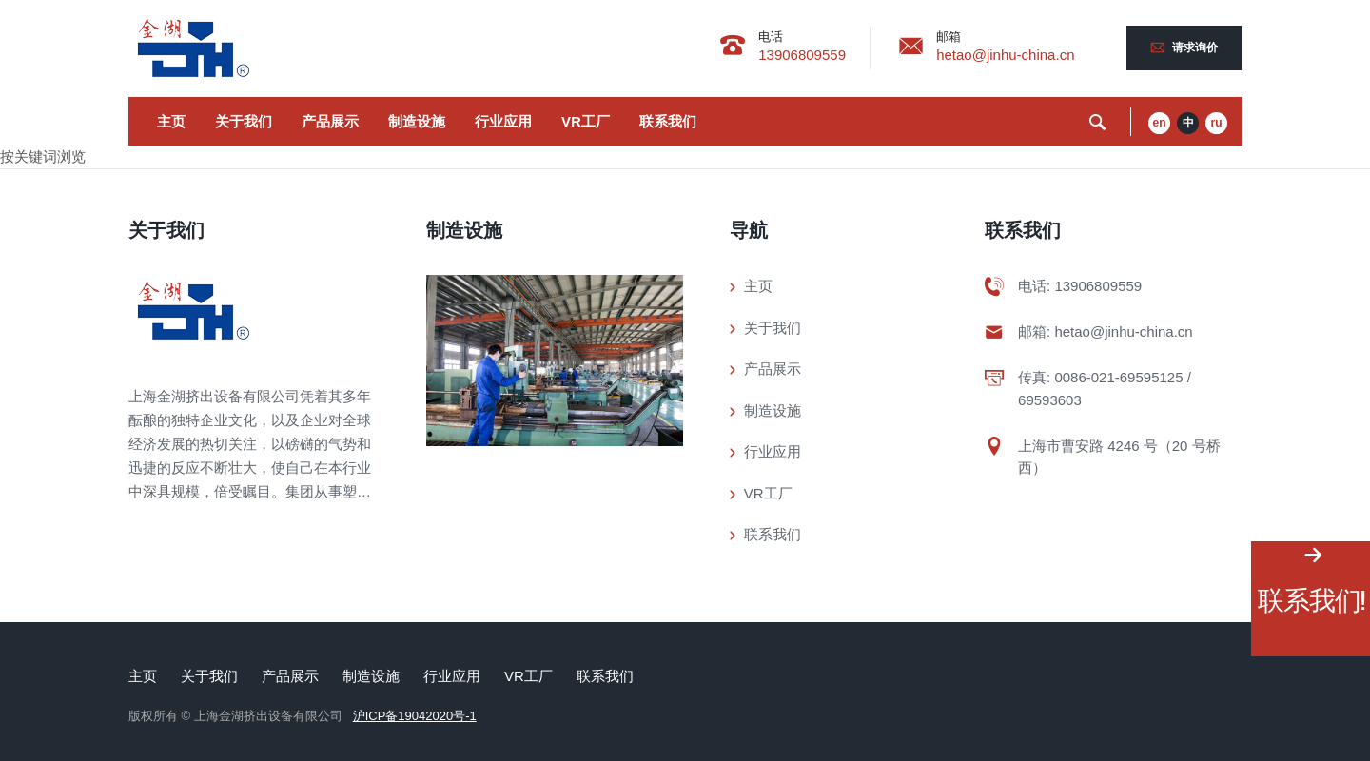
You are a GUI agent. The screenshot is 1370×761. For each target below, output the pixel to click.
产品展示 (330, 121)
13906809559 (802, 55)
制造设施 (416, 121)
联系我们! (1311, 600)
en (1158, 122)
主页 (171, 121)
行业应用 (503, 121)
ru (1217, 122)
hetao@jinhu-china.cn (1005, 55)
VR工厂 (585, 121)
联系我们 (667, 121)
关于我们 (243, 121)
